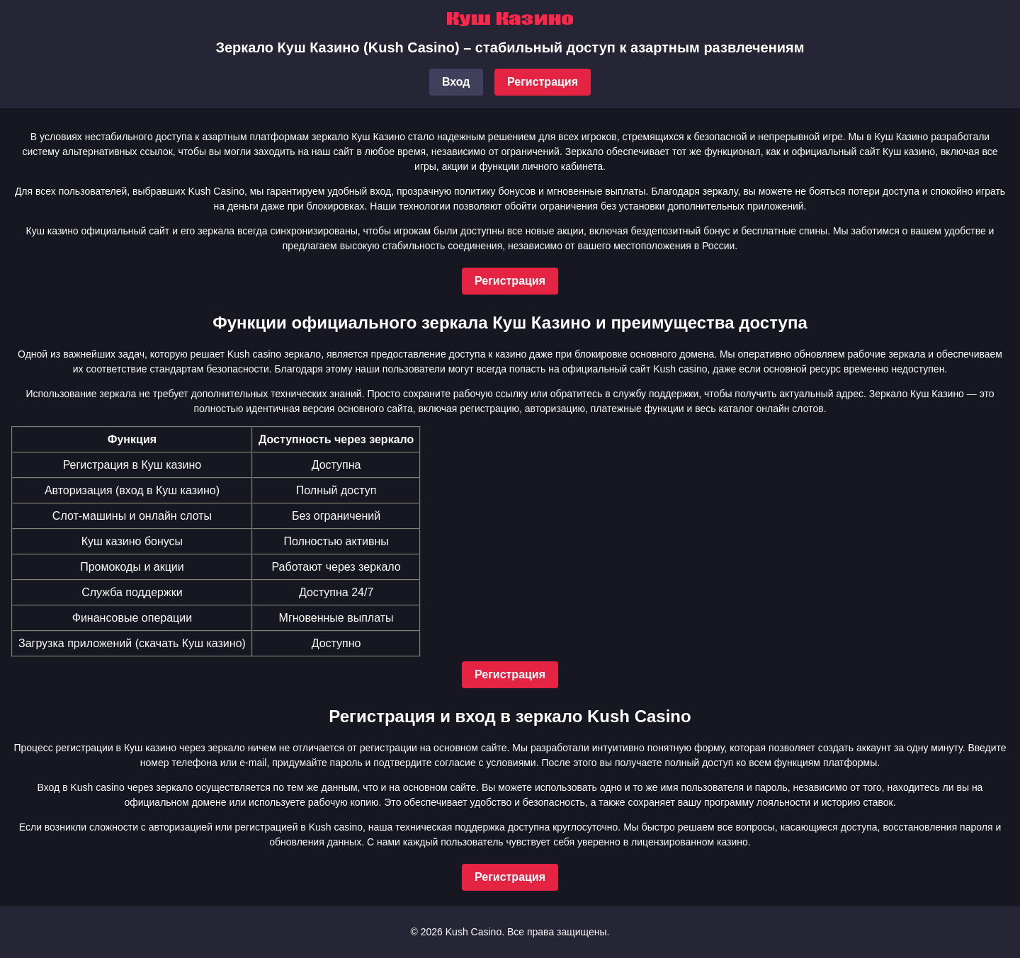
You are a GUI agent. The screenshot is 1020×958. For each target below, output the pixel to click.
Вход (456, 82)
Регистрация (542, 82)
